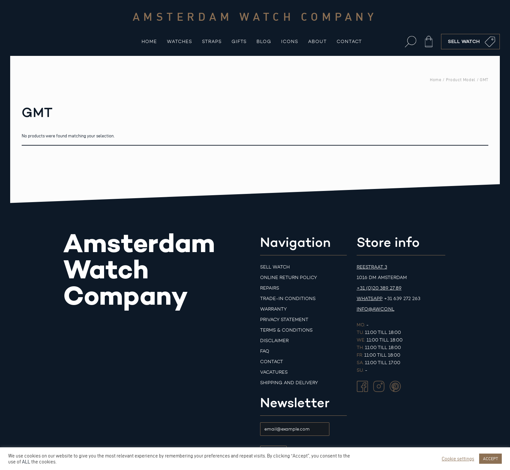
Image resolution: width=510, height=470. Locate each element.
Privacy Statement (284, 319)
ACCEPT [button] (490, 458)
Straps (212, 41)
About (317, 41)
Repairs (269, 288)
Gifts (239, 41)
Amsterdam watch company (255, 16)
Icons (289, 41)
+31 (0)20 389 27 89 (379, 288)
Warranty (273, 309)
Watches (179, 41)
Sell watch (275, 267)
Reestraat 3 (372, 267)
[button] (410, 41)
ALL (26, 461)
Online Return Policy (288, 277)
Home (149, 41)
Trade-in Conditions (288, 298)
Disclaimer (274, 340)
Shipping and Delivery (289, 383)
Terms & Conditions (286, 330)
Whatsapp (370, 298)
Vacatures (274, 372)
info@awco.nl (375, 309)
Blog (263, 41)
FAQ (264, 351)
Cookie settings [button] (458, 458)
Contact (349, 41)
